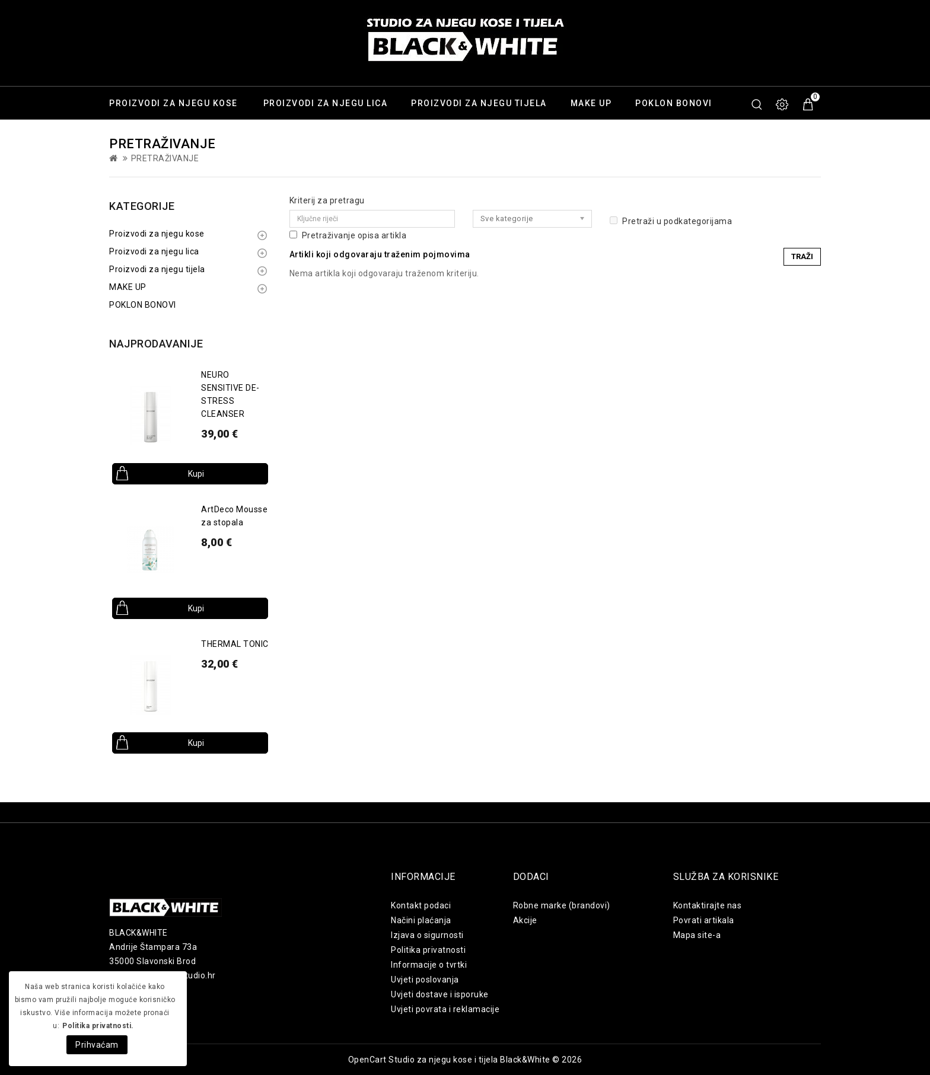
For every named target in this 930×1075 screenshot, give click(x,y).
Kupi (196, 474)
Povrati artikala (703, 920)
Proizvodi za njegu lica (325, 103)
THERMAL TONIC (235, 644)
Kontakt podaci (421, 905)
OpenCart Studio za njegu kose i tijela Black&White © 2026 (465, 1059)
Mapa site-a (697, 935)
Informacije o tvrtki (429, 964)
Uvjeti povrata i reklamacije (445, 1009)
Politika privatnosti (428, 950)
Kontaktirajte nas (707, 905)
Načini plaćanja (421, 920)
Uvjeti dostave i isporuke (440, 994)
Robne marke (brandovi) (561, 905)
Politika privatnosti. (98, 1026)
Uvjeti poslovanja (425, 979)
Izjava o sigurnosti (427, 935)
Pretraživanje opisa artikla (348, 235)
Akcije (525, 920)
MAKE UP (591, 103)
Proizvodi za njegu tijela (479, 103)
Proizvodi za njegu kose (173, 103)
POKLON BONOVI (673, 103)
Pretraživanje (165, 158)
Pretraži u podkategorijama (671, 221)
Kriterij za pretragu (327, 200)
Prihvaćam (97, 1045)
